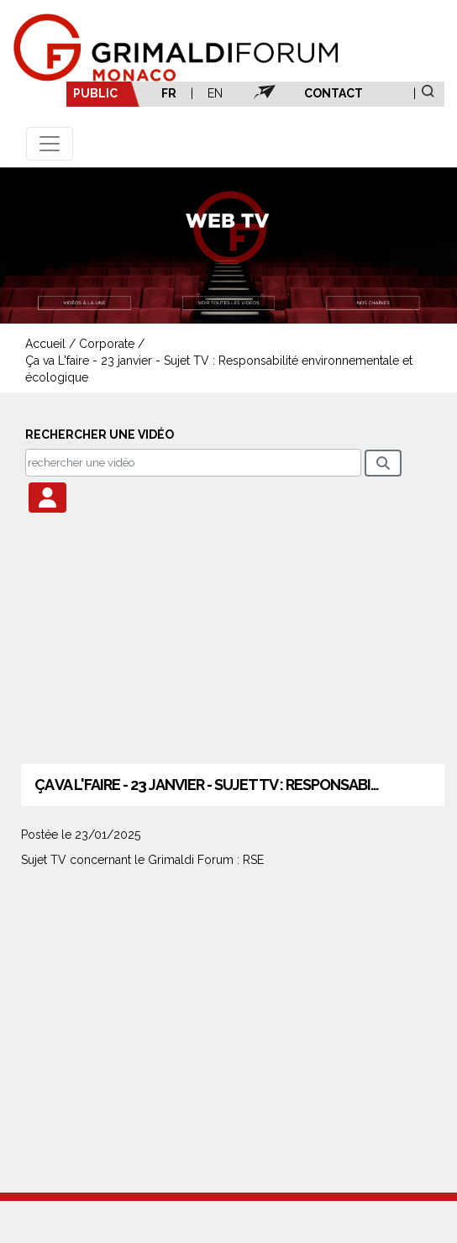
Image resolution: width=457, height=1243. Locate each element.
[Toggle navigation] (49, 144)
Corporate (106, 343)
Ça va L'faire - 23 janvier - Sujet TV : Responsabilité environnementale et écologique (218, 369)
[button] (47, 497)
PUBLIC (95, 93)
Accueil (45, 343)
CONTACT (333, 93)
